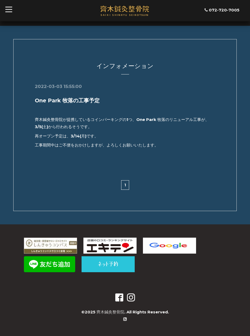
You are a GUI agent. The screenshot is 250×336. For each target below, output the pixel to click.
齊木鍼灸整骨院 (110, 311)
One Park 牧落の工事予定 (67, 100)
